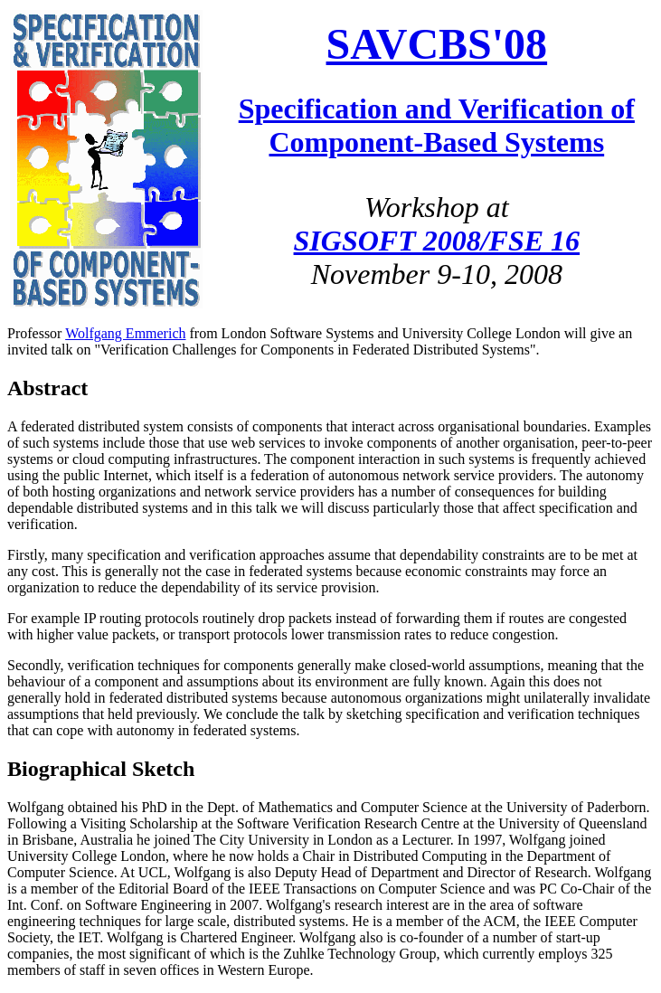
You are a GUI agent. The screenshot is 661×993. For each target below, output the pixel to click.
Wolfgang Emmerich (125, 333)
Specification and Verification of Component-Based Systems (437, 125)
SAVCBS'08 (437, 44)
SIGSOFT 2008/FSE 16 (437, 240)
